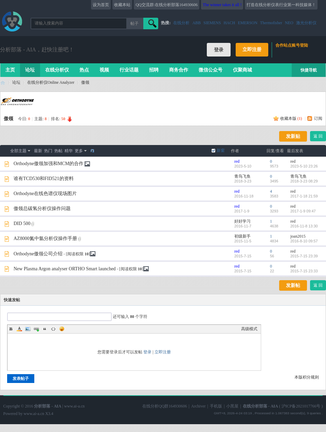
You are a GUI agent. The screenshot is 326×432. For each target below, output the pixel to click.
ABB (196, 22)
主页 (10, 70)
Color (19, 328)
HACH (229, 22)
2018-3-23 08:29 (304, 181)
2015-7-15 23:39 (304, 256)
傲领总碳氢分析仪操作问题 (42, 208)
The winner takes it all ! (222, 4)
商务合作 (178, 70)
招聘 (154, 70)
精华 (69, 150)
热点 (84, 70)
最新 (38, 150)
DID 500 (22, 223)
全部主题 (18, 150)
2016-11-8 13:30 (304, 226)
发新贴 (293, 136)
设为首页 (101, 4)
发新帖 (293, 285)
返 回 (318, 136)
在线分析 (181, 22)
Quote (44, 328)
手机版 (216, 406)
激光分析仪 (306, 22)
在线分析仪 (57, 70)
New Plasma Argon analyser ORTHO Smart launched (65, 268)
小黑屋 (232, 406)
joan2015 (298, 236)
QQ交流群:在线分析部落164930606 (166, 4)
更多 (79, 150)
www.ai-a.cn (74, 406)
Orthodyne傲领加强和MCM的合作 (49, 163)
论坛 (30, 70)
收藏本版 (291, 118)
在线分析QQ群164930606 (164, 406)
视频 (104, 70)
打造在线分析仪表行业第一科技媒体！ (281, 4)
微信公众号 (210, 70)
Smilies (61, 328)
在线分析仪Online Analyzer (50, 82)
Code (53, 328)
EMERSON (247, 22)
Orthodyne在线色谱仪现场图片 (45, 193)
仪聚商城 (242, 70)
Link (36, 328)
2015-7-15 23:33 (304, 271)
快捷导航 (309, 70)
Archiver (198, 406)
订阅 (318, 118)
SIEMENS (212, 22)
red (236, 161)
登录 (147, 352)
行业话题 (129, 70)
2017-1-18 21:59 (304, 196)
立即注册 (251, 49)
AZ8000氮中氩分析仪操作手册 (45, 238)
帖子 (134, 23)
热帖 (58, 150)
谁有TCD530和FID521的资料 (44, 178)
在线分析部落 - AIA (2, 82)
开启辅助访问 (321, 5)
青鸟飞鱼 (242, 176)
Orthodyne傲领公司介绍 (38, 253)
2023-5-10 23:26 (304, 166)
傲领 (85, 82)
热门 (48, 150)
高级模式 (249, 328)
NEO (289, 22)
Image (27, 328)
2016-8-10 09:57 (304, 241)
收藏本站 (122, 4)
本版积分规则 (306, 377)
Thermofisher (271, 22)
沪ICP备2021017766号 (301, 406)
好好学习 (242, 221)
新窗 (221, 150)
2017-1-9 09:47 (303, 211)
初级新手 (242, 236)
